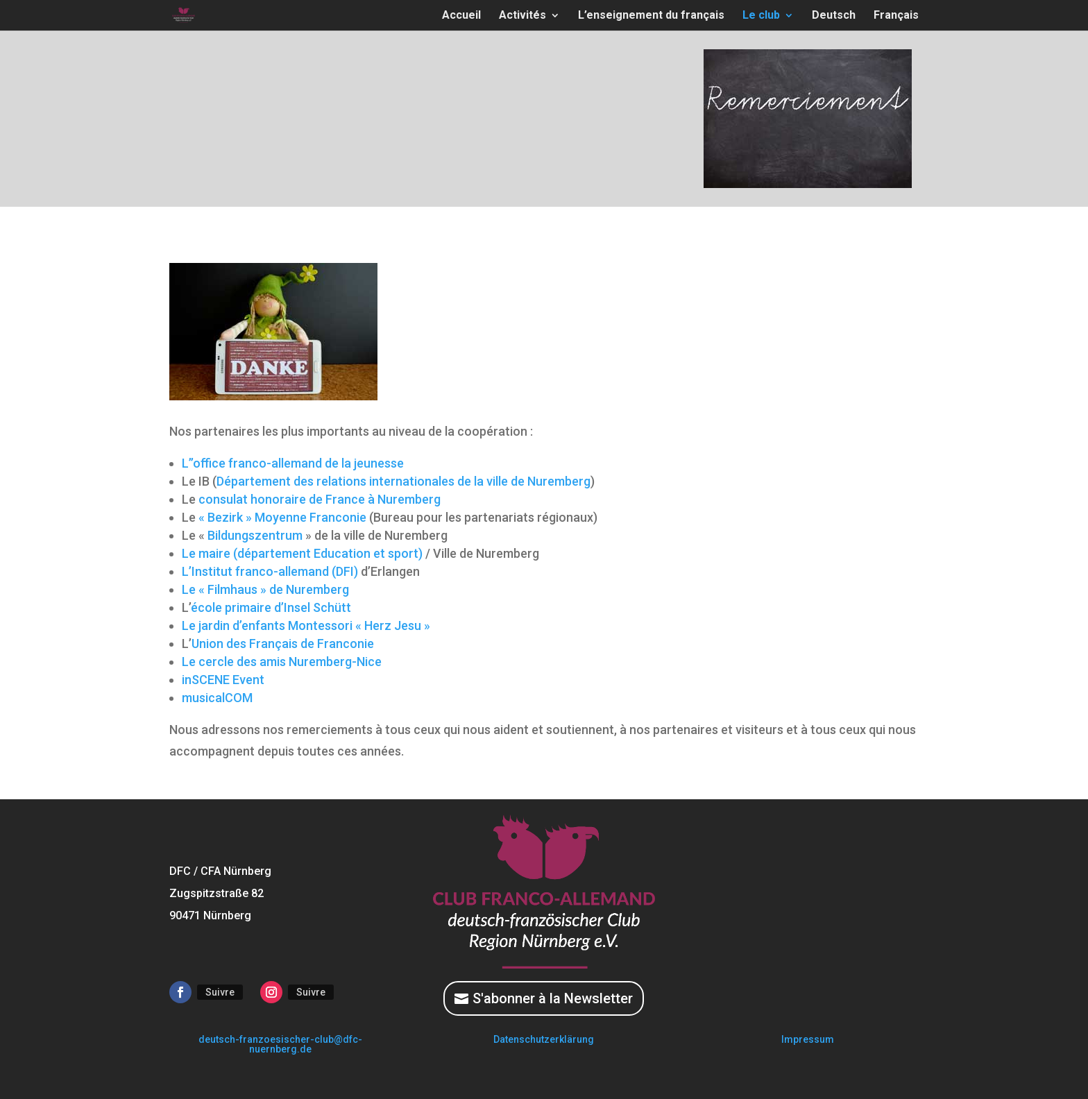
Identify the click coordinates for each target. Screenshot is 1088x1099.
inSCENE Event (223, 679)
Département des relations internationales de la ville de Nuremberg (403, 481)
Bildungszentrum (255, 535)
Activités (522, 16)
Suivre (220, 992)
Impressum (807, 1039)
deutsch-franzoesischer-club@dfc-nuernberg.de (280, 1044)
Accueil (461, 16)
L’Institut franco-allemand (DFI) (270, 571)
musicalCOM (217, 697)
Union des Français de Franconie (283, 643)
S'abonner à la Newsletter (553, 998)
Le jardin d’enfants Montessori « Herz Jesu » (306, 625)
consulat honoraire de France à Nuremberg (319, 499)
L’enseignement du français (651, 16)
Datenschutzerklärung (543, 1039)
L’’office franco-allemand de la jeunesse (293, 463)
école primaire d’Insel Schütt (271, 607)
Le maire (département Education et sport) (302, 553)
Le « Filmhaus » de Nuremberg (265, 589)
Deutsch (834, 16)
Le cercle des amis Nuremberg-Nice (282, 661)
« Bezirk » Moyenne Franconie (282, 517)
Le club (761, 16)
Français (896, 16)
